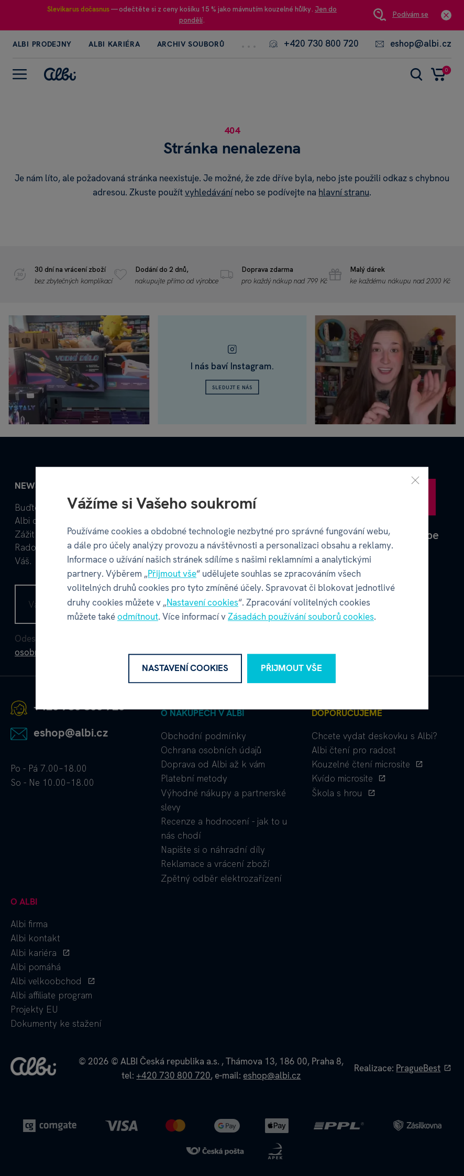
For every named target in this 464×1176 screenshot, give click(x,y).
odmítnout (137, 616)
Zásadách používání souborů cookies (301, 616)
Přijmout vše (172, 573)
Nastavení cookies (202, 602)
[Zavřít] (415, 480)
